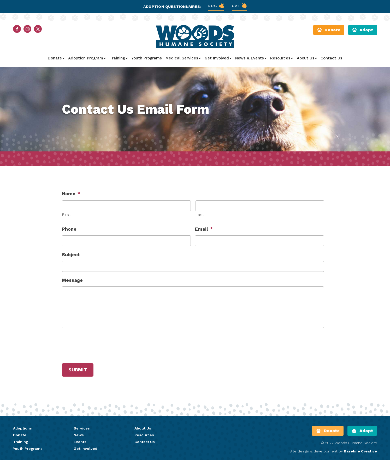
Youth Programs (146, 58)
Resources (281, 58)
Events (80, 442)
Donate (56, 58)
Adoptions (22, 428)
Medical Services (183, 58)
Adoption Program (87, 58)
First (66, 214)
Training (119, 58)
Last (200, 214)
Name (71, 193)
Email (204, 229)
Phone (69, 229)
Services (82, 428)
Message (72, 280)
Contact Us (331, 58)
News (79, 435)
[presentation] (101, 345)
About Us (307, 58)
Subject (71, 254)
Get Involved (218, 58)
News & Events (251, 58)
